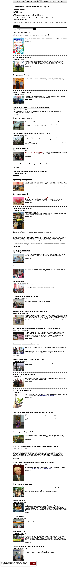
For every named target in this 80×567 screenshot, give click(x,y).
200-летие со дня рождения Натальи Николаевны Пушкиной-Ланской (37, 329)
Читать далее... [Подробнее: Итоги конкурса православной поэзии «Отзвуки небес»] (28, 145)
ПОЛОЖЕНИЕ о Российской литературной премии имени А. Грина (35, 446)
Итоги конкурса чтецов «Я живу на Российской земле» (31, 108)
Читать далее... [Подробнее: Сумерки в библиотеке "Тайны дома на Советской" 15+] (16, 167)
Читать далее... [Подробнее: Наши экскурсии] (28, 274)
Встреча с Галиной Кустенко (22, 92)
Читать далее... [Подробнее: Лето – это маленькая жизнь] (28, 492)
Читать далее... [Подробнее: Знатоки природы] (28, 512)
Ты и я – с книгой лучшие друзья (24, 374)
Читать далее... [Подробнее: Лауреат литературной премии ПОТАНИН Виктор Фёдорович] (28, 470)
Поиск (35, 29)
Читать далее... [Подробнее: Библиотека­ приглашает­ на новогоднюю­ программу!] (28, 41)
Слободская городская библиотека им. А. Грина (31, 7)
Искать (14, 29)
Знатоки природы (19, 500)
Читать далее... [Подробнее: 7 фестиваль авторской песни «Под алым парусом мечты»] (28, 421)
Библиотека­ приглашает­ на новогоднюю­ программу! (31, 35)
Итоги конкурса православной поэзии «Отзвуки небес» (31, 133)
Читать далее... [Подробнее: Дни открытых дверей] (28, 156)
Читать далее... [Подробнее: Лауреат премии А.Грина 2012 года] (28, 439)
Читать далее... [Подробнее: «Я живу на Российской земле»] (28, 126)
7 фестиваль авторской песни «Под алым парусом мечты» (33, 412)
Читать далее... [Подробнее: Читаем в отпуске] (28, 522)
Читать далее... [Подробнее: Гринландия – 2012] (28, 542)
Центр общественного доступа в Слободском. (28, 546)
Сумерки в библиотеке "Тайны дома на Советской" (30, 171)
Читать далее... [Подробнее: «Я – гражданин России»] (28, 83)
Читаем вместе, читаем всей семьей (25, 296)
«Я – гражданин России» (21, 75)
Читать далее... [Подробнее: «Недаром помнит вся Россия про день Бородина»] (28, 323)
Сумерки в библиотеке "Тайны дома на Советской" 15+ (31, 164)
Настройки (60, 1)
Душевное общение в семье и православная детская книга (33, 232)
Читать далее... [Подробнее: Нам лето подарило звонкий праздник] (16, 355)
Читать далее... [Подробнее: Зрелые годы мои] (28, 288)
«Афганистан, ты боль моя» (22, 179)
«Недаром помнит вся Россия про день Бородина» (30, 311)
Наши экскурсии (18, 266)
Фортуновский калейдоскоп (22, 57)
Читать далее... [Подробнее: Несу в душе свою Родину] (28, 258)
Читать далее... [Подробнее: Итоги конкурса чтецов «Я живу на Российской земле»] (16, 114)
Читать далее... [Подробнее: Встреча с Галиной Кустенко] (28, 99)
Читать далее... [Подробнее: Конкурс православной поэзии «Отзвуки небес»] (28, 365)
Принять (33, 563)
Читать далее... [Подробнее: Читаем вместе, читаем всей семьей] (28, 302)
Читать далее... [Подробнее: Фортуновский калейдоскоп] (28, 66)
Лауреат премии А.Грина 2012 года (25, 432)
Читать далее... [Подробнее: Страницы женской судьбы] (28, 216)
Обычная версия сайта (19, 9)
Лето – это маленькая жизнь (23, 484)
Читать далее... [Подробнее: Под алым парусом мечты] (28, 397)
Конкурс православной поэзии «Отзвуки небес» (29, 359)
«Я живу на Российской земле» (23, 118)
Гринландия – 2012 (19, 531)
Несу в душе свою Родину (21, 251)
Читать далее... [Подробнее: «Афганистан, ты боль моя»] (28, 188)
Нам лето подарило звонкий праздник (26, 344)
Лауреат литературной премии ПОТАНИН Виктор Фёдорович (33, 462)
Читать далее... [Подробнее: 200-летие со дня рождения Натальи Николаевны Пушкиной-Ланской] (28, 338)
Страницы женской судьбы (22, 208)
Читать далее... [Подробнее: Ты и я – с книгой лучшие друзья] (28, 381)
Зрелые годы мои (19, 281)
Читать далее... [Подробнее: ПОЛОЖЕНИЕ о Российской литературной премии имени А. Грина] (16, 458)
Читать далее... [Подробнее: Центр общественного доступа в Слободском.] (28, 553)
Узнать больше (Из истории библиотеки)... (33, 15)
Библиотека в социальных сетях (17, 12)
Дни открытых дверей (20, 149)
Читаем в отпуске (19, 516)
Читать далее (17, 247)
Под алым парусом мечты (22, 390)
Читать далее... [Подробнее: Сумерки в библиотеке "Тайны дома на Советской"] (16, 175)
